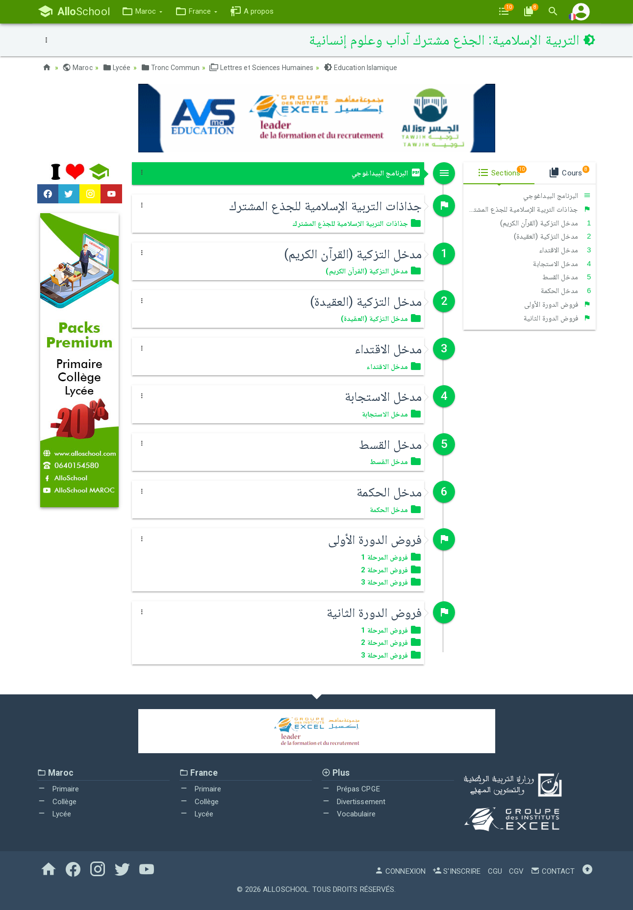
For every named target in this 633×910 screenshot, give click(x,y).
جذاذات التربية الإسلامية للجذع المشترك (529, 209)
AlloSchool (286, 889)
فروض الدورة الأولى (557, 304)
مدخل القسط (566, 276)
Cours (568, 171)
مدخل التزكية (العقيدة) (552, 236)
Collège (57, 801)
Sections (502, 171)
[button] (142, 11)
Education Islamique (360, 68)
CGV (516, 871)
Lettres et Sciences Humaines (261, 68)
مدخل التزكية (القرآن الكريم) (545, 223)
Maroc (77, 68)
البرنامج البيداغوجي (387, 173)
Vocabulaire (349, 814)
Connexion (400, 871)
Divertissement (354, 801)
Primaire (58, 789)
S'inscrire (456, 871)
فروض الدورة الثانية (557, 318)
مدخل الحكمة (566, 290)
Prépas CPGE (351, 789)
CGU (495, 871)
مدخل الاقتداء (565, 250)
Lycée (116, 68)
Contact (553, 871)
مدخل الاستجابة (562, 263)
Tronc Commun (170, 68)
